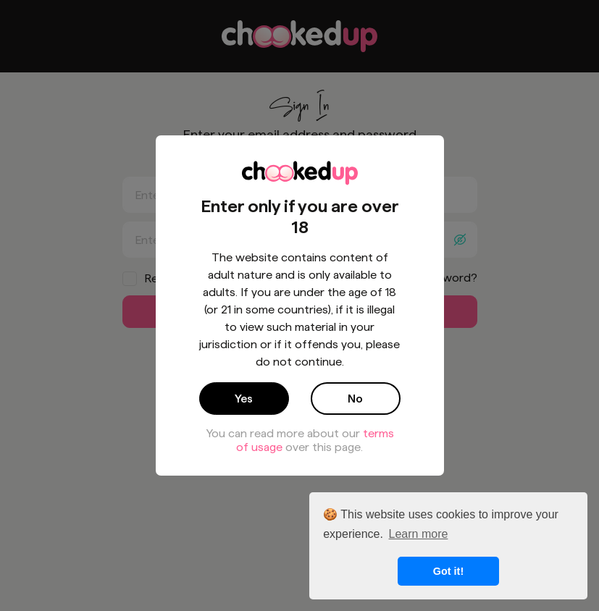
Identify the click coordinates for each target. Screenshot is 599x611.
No (355, 398)
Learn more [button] (418, 534)
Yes (244, 398)
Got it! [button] (448, 571)
